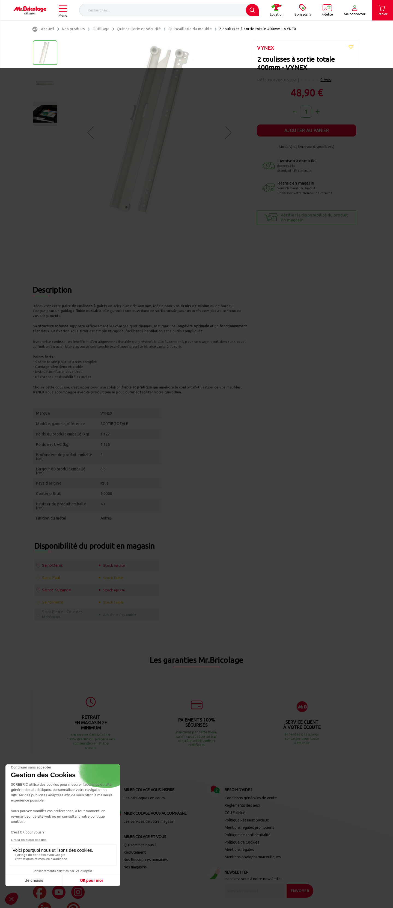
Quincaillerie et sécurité (139, 29)
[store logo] (30, 10)
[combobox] (169, 10)
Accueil (48, 29)
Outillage (101, 29)
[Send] (300, 846)
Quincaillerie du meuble (190, 29)
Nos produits (73, 29)
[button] (90, 132)
